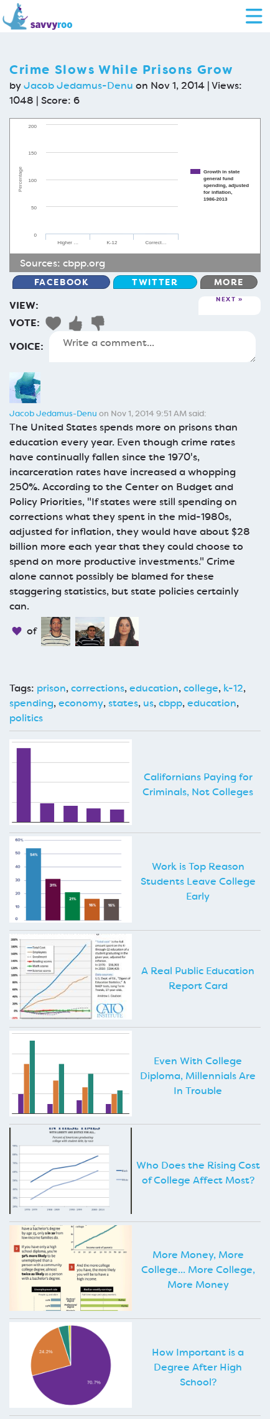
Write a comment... (152, 346)
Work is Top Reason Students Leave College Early (198, 881)
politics (26, 717)
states (123, 703)
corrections (97, 688)
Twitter (155, 282)
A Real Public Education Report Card (197, 978)
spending (31, 703)
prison (51, 688)
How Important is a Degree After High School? (198, 1367)
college (201, 688)
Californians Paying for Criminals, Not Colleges (197, 784)
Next (226, 299)
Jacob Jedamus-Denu (78, 85)
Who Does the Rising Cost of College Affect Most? (198, 1173)
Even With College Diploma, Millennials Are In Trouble (198, 1075)
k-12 (233, 688)
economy (80, 703)
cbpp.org (84, 263)
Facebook (61, 282)
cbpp (170, 703)
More (229, 282)
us (148, 703)
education (154, 688)
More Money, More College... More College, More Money (198, 1269)
